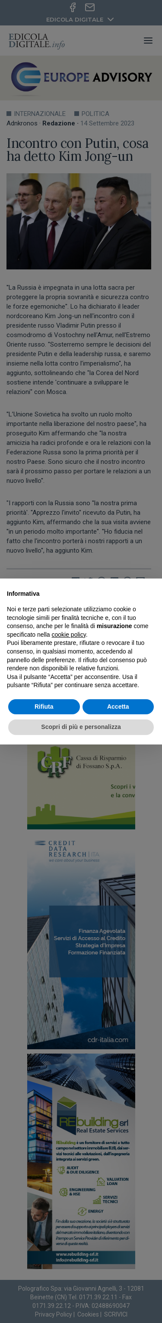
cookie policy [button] (69, 634)
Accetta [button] (118, 706)
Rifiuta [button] (44, 706)
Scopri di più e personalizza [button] (81, 726)
